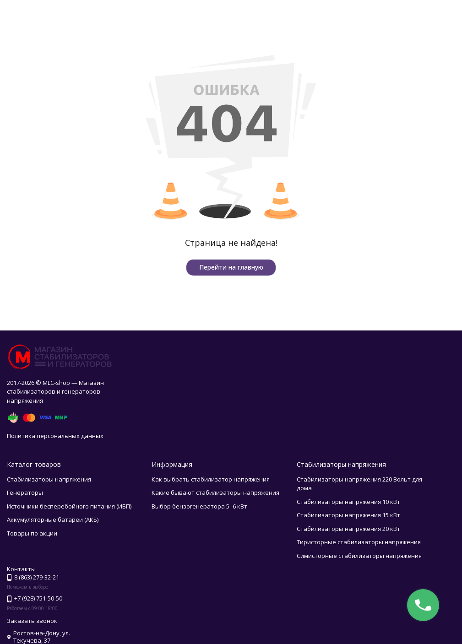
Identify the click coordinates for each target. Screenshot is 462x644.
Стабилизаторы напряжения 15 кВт (348, 515)
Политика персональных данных (55, 436)
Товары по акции (32, 533)
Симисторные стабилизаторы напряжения (359, 556)
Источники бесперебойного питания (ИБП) (69, 506)
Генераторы (25, 492)
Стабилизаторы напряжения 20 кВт (348, 529)
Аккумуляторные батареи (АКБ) (52, 519)
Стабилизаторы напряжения (49, 479)
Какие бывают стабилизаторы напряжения (215, 492)
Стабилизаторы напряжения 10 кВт (348, 502)
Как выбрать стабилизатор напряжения (211, 479)
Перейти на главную (231, 267)
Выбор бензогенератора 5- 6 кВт (199, 506)
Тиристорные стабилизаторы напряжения (359, 542)
